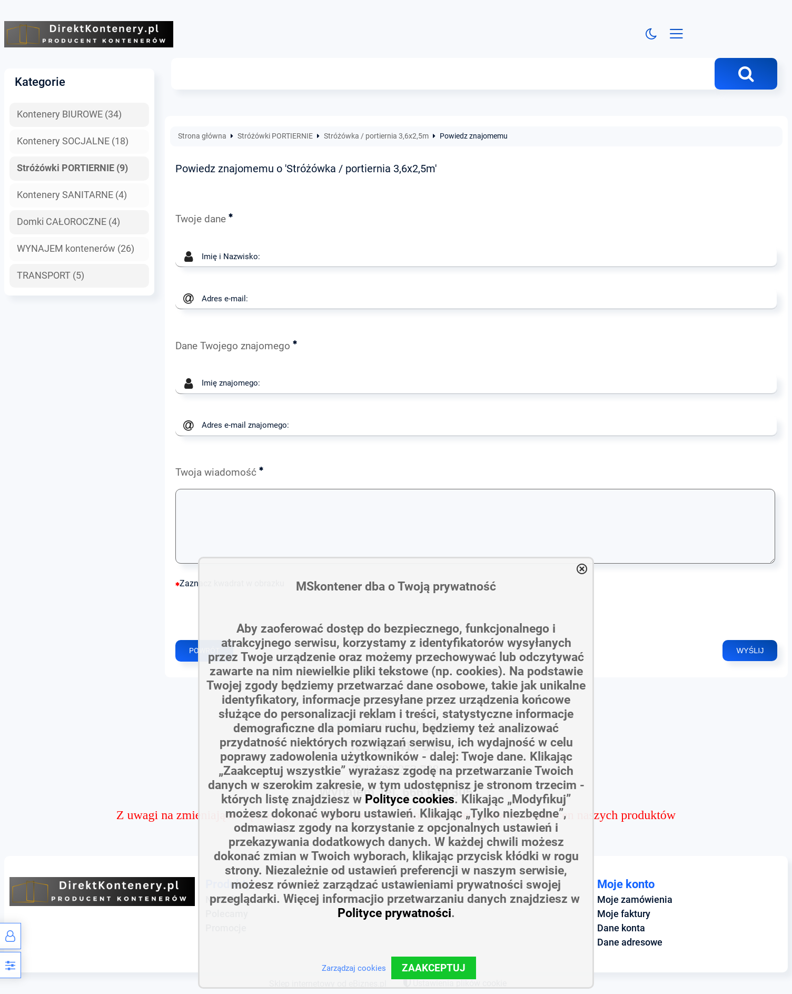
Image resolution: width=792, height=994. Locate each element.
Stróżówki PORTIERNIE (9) (72, 168)
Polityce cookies (409, 799)
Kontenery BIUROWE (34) (69, 115)
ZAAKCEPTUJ (434, 968)
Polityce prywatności (394, 913)
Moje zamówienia (634, 899)
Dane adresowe (629, 942)
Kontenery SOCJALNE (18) (72, 141)
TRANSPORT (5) (50, 275)
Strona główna (202, 136)
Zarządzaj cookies (354, 968)
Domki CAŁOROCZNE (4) (68, 221)
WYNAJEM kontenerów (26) (75, 248)
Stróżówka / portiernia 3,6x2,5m (376, 136)
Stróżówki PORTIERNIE (275, 136)
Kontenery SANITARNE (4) (72, 195)
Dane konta (621, 928)
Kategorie (40, 81)
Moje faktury (623, 914)
